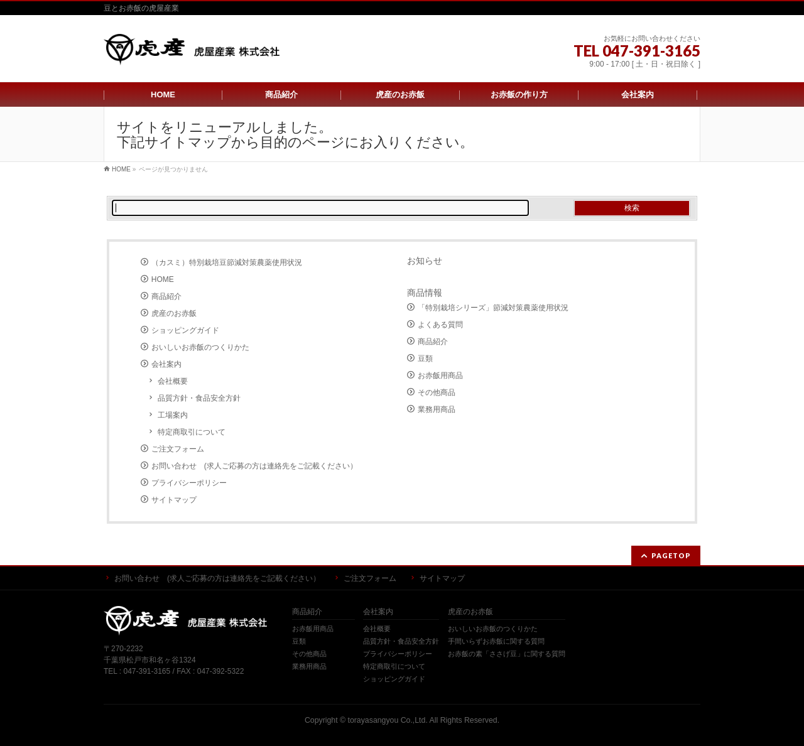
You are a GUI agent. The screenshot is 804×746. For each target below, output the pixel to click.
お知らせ (424, 261)
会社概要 (173, 381)
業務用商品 (436, 409)
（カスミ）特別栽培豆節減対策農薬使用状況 (226, 262)
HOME (162, 279)
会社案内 (166, 364)
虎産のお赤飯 (174, 313)
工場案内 (173, 415)
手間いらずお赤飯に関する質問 (496, 641)
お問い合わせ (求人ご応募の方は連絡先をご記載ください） (254, 466)
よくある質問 (440, 324)
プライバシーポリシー (189, 482)
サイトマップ (174, 499)
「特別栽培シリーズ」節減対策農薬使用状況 (493, 307)
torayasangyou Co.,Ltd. (388, 720)
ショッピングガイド (185, 330)
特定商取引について (191, 432)
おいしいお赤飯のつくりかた (200, 347)
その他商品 (436, 392)
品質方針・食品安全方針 (199, 398)
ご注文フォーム (177, 449)
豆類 (425, 358)
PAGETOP (671, 555)
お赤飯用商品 (440, 375)
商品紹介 (166, 296)
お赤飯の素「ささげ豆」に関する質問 (506, 653)
